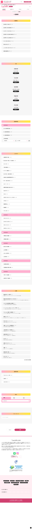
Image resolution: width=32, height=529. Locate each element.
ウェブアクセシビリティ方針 (15, 482)
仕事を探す (4, 9)
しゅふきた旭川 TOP (14, 11)
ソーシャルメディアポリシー (24, 482)
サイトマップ (12, 480)
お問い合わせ (15, 484)
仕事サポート (12, 9)
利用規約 (26, 480)
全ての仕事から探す (27, 359)
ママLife (20, 9)
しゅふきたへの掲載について (19, 480)
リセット (10, 429)
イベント (28, 9)
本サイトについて (6, 480)
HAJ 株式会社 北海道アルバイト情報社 (16, 500)
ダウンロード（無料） (27, 1)
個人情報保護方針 (7, 482)
